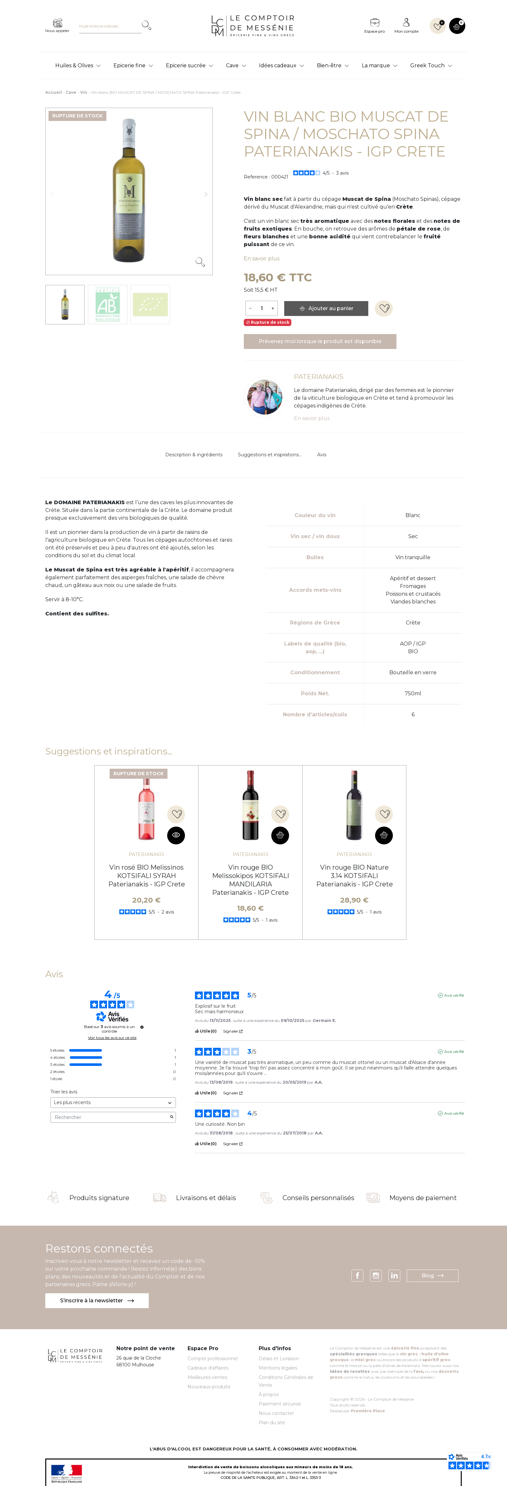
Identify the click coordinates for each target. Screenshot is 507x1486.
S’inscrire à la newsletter (97, 1300)
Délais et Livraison (279, 1358)
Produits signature (99, 1197)
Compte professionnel (213, 1358)
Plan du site (272, 1423)
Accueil (53, 92)
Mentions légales (278, 1368)
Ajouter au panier (326, 308)
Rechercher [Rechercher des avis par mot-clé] (110, 1117)
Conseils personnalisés (318, 1197)
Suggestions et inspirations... (270, 455)
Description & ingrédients (193, 455)
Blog (433, 1276)
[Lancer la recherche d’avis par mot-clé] (171, 1117)
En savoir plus (261, 258)
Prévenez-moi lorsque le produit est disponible (320, 341)
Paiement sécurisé (280, 1404)
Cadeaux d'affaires (208, 1368)
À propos (269, 1394)
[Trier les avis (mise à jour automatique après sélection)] (113, 1102)
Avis (321, 455)
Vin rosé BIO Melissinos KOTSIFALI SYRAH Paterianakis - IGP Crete (146, 875)
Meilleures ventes (207, 1377)
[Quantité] (261, 308)
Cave (71, 92)
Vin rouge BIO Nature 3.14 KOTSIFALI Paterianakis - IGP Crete (354, 875)
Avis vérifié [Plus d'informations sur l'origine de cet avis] (454, 995)
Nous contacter (276, 1413)
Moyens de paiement (423, 1197)
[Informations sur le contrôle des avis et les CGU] (142, 1027)
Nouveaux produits (209, 1387)
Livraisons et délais (206, 1197)
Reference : (257, 177)
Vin (83, 92)
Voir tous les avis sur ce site (112, 1038)
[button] (457, 26)
